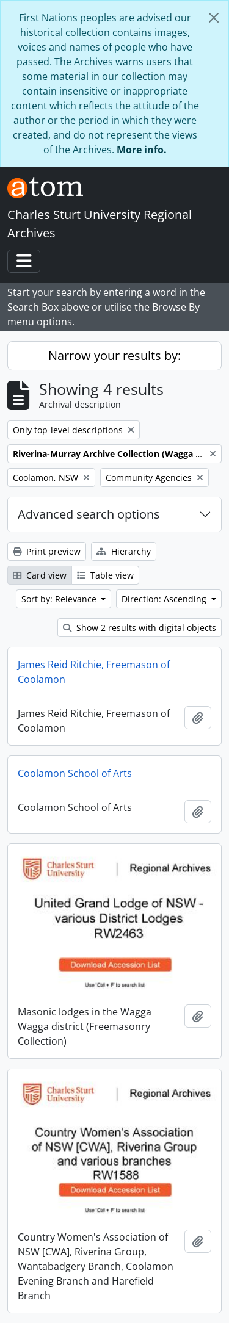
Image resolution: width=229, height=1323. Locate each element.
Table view (105, 575)
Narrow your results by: (114, 355)
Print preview (47, 551)
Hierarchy (123, 551)
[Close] (213, 18)
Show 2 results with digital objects (139, 627)
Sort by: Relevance (60, 599)
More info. (142, 149)
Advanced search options (89, 514)
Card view (40, 575)
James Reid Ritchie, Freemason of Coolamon (94, 672)
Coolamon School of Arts (75, 773)
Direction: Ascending (165, 599)
